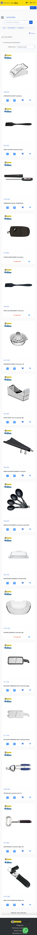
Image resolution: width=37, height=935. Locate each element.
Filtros (31, 33)
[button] (27, 3)
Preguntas (20, 925)
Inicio (4, 28)
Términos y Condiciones (20, 928)
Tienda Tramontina (20, 931)
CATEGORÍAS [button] (8, 17)
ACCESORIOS (11, 28)
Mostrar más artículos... (19, 913)
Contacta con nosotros (20, 933)
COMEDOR (20, 28)
